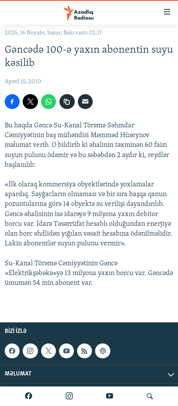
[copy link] (66, 101)
